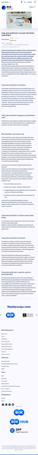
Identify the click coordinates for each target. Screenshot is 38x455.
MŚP (2, 376)
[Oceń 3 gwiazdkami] (14, 38)
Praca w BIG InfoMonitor (7, 349)
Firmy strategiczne (5, 388)
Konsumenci (4, 381)
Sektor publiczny (5, 383)
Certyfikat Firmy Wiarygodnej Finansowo (10, 386)
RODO (3, 368)
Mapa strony (4, 333)
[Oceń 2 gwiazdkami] (12, 38)
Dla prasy (3, 351)
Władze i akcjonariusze (6, 346)
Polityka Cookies (5, 366)
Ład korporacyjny (5, 341)
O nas (2, 336)
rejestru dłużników (13, 280)
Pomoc (3, 400)
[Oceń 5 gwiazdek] (18, 38)
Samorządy (3, 378)
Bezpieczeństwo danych (6, 344)
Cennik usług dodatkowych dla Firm (9, 363)
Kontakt (29, 2)
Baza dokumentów (5, 361)
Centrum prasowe (5, 354)
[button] (22, 2)
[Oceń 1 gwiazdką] (11, 38)
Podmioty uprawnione (6, 391)
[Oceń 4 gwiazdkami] (16, 38)
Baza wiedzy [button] (5, 2)
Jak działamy (4, 339)
